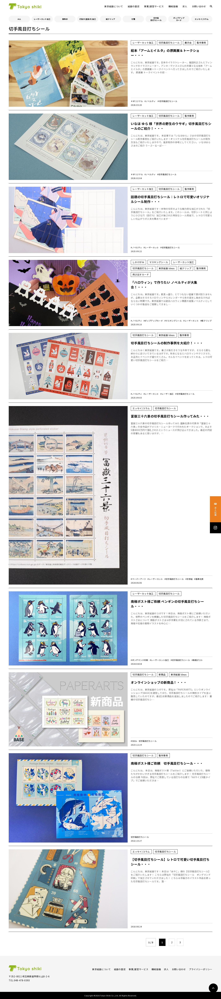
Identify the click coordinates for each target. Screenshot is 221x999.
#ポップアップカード (153, 320)
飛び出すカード (141, 274)
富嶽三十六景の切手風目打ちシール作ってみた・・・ (170, 416)
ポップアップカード (178, 19)
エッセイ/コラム (202, 19)
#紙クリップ (206, 320)
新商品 (162, 674)
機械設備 (173, 6)
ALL (19, 19)
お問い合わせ (199, 6)
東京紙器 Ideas (167, 268)
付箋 (133, 19)
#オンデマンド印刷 (139, 660)
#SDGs (134, 741)
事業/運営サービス (154, 6)
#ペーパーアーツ (138, 579)
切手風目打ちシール (156, 19)
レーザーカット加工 (42, 19)
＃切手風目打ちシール (167, 101)
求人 (184, 6)
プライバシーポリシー (200, 969)
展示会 (188, 42)
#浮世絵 (189, 579)
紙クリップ (110, 19)
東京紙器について (113, 6)
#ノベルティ (150, 101)
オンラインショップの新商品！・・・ (159, 682)
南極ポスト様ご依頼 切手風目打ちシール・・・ (167, 763)
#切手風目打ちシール (167, 174)
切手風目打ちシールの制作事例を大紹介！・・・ (167, 343)
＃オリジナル (137, 101)
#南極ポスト (197, 660)
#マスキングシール (173, 320)
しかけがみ (138, 262)
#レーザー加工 (167, 393)
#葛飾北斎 (199, 579)
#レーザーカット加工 (159, 660)
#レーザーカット (151, 247)
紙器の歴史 (134, 6)
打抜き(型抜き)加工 (87, 19)
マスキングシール (158, 262)
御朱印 (65, 19)
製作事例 (201, 42)
